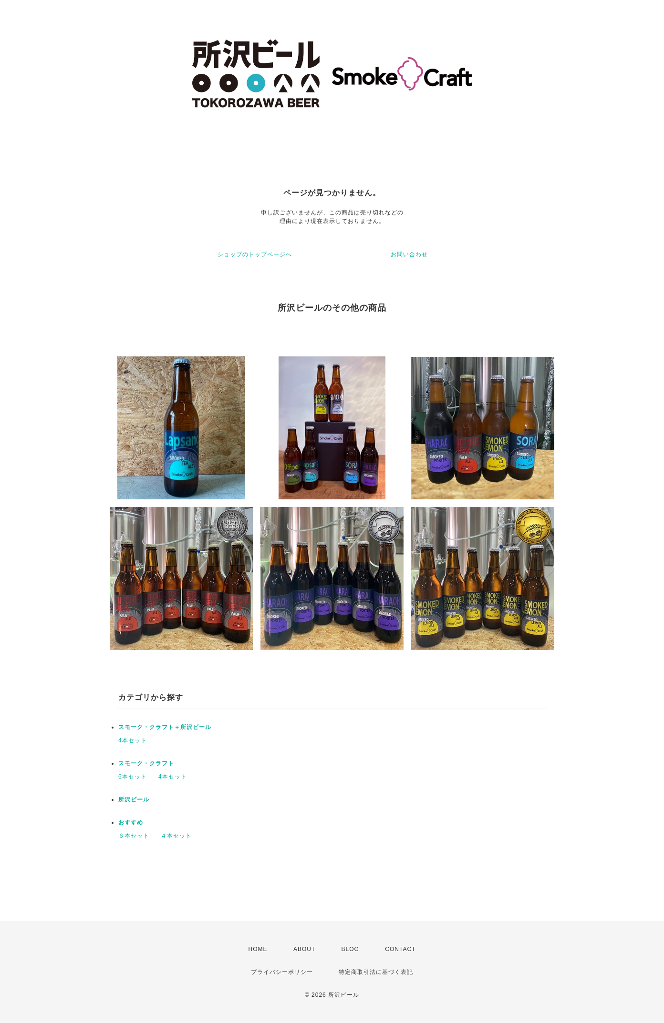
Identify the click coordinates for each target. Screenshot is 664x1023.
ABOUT (304, 949)
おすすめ (130, 822)
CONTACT (400, 949)
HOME (258, 949)
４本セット (176, 835)
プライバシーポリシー (282, 972)
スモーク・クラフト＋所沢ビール (164, 727)
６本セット (133, 835)
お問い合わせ (409, 254)
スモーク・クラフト (146, 763)
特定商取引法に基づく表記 (376, 972)
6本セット (132, 776)
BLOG (350, 949)
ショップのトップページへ (255, 254)
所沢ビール (133, 799)
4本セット (132, 740)
